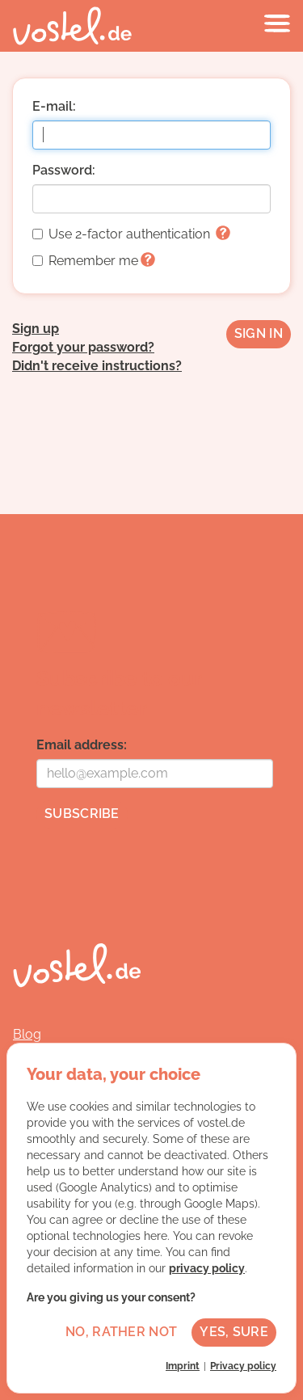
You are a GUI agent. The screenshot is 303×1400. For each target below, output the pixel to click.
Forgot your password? (83, 347)
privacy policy (207, 1268)
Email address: (81, 745)
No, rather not (121, 1331)
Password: (63, 170)
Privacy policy (243, 1366)
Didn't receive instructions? (97, 365)
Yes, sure (234, 1331)
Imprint (183, 1366)
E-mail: (54, 106)
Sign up (35, 328)
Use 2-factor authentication (131, 234)
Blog (27, 1034)
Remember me (93, 260)
